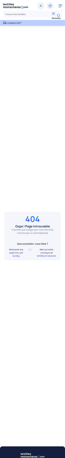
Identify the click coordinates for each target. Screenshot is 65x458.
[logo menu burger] (60, 5)
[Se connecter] (40, 5)
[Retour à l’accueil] (17, 6)
